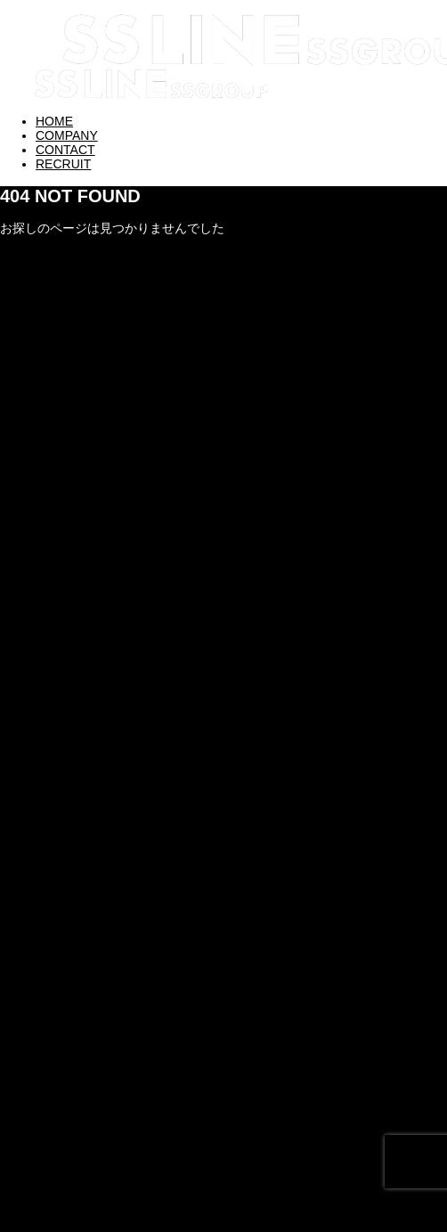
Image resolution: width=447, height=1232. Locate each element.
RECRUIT (63, 164)
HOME (54, 121)
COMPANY (67, 135)
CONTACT (65, 150)
